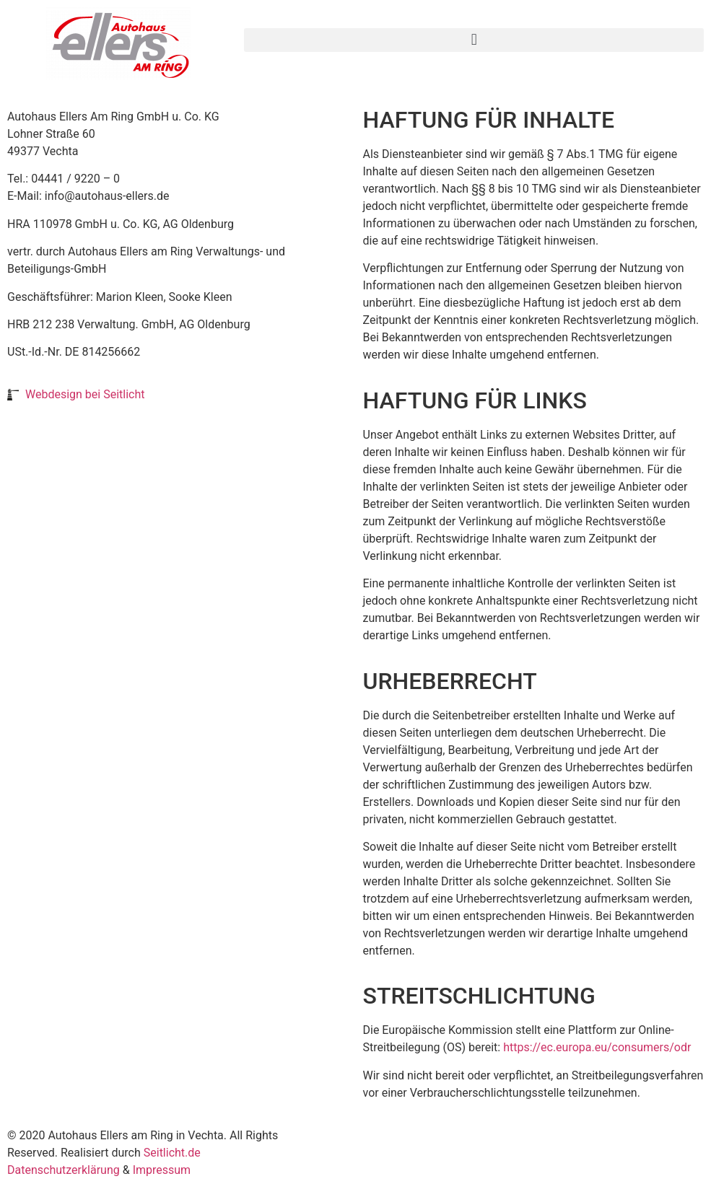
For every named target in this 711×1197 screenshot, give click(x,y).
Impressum (162, 1170)
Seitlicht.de (172, 1152)
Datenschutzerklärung (63, 1170)
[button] (474, 40)
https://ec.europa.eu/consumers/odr (597, 1047)
